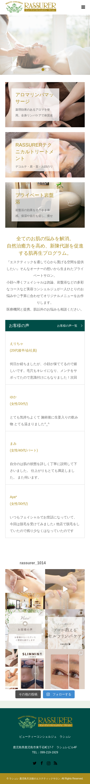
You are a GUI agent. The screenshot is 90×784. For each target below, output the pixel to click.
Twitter (34, 762)
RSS (55, 762)
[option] (45, 44)
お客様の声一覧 (67, 325)
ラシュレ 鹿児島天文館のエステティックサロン (34, 778)
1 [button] (43, 69)
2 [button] (47, 69)
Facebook (41, 762)
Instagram (48, 762)
